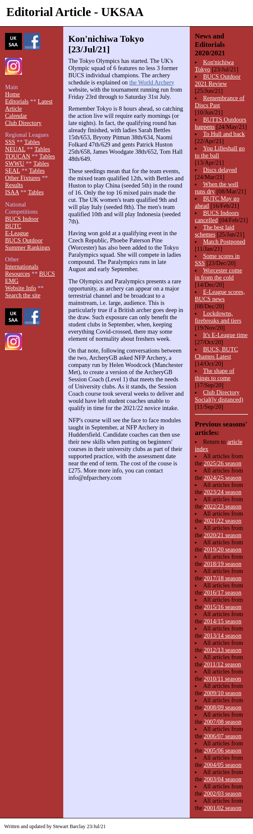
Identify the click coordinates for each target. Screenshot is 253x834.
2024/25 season (222, 477)
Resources (17, 273)
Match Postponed (224, 241)
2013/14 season (222, 635)
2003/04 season (222, 779)
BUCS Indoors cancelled (217, 216)
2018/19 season (222, 563)
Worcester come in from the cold (218, 274)
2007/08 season (222, 721)
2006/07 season (222, 736)
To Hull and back (224, 133)
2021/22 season (222, 520)
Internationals (21, 266)
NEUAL (15, 149)
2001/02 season (222, 807)
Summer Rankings (27, 247)
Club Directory (23, 123)
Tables (32, 142)
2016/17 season (222, 592)
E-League (17, 233)
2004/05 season (222, 764)
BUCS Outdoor (24, 240)
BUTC (13, 226)
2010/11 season (222, 678)
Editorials (17, 101)
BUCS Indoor (22, 218)
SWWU (14, 163)
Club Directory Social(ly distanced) (219, 396)
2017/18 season (222, 578)
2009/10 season (222, 693)
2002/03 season (222, 793)
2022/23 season (222, 506)
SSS (10, 142)
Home (12, 94)
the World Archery (151, 82)
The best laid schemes (214, 231)
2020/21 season (222, 535)
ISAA (12, 192)
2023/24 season (222, 492)
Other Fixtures (22, 177)
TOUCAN (17, 156)
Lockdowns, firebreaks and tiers (218, 317)
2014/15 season (222, 621)
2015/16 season (222, 606)
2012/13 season (222, 650)
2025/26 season (222, 463)
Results (14, 185)
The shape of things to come (214, 374)
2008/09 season (222, 707)
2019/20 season (222, 549)
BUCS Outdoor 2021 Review (218, 80)
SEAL (12, 170)
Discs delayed (220, 169)
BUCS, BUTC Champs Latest (216, 353)
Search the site (22, 295)
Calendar (16, 115)
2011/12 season (222, 664)
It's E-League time (225, 334)
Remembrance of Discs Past (220, 102)
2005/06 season (222, 750)
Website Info (20, 288)
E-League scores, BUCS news (220, 295)
